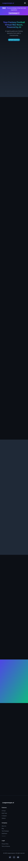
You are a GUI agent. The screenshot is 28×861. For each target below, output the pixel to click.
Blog (3, 828)
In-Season (4, 815)
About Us (4, 826)
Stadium (4, 818)
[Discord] (18, 857)
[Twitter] (10, 857)
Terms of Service (6, 846)
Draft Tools (4, 813)
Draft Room (4, 833)
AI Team (4, 810)
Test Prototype (14, 13)
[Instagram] (14, 857)
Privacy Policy (5, 843)
